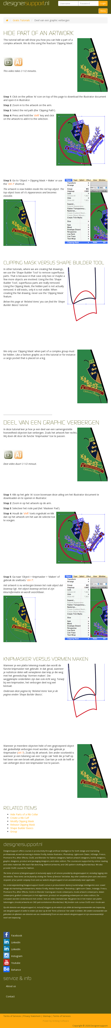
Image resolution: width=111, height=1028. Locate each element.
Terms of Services (12, 1016)
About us (11, 986)
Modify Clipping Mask (22, 821)
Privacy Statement (32, 1016)
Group (13, 831)
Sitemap (47, 1016)
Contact (10, 996)
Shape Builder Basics (21, 828)
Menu (103, 10)
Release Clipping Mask (22, 824)
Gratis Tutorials (21, 20)
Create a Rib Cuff (19, 817)
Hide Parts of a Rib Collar (24, 814)
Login (103, 3)
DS (7, 20)
